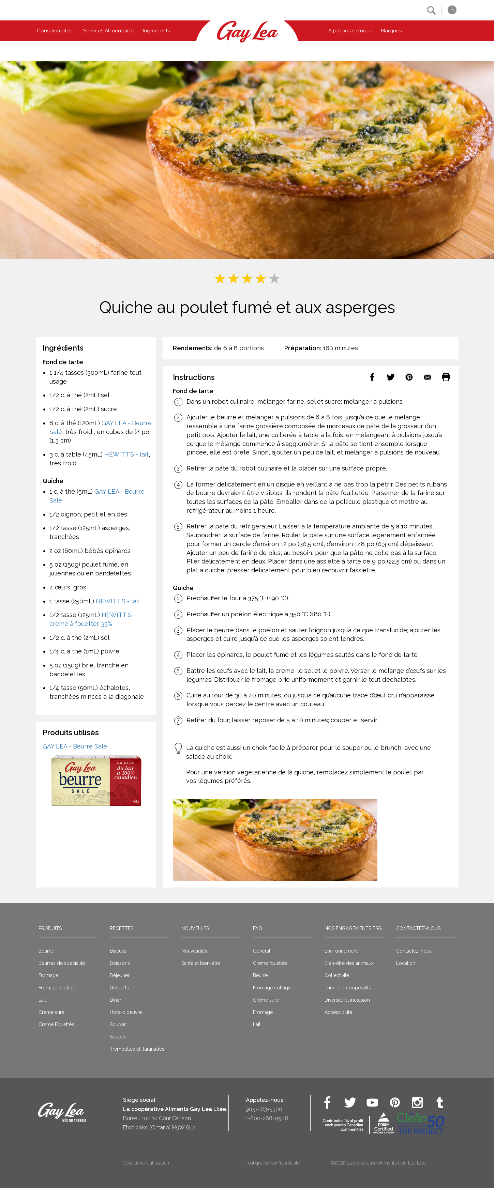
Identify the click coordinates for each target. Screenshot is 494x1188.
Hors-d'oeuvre (126, 1012)
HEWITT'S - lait (126, 454)
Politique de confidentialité (272, 1163)
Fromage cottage (57, 987)
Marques (391, 31)
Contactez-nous (418, 928)
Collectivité (337, 975)
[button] (431, 10)
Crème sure (51, 1012)
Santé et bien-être (200, 963)
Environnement (341, 951)
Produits (50, 928)
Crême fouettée (270, 963)
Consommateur (55, 31)
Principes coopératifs (348, 987)
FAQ (257, 928)
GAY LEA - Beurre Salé (75, 746)
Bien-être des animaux (349, 963)
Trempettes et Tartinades (137, 1049)
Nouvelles (195, 928)
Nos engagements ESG (353, 928)
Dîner (115, 1000)
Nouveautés (194, 951)
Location (405, 963)
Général (261, 951)
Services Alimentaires (108, 31)
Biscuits (118, 951)
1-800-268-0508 (267, 1118)
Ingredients (156, 31)
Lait (42, 1000)
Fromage (48, 975)
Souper (118, 1024)
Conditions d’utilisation (146, 1163)
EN (452, 10)
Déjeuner (120, 975)
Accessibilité (338, 1012)
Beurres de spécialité (62, 963)
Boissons (120, 963)
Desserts (119, 987)
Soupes (118, 1036)
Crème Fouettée (56, 1024)
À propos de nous (350, 31)
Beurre (46, 951)
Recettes (121, 928)
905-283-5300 (264, 1109)
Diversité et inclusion (347, 1000)
